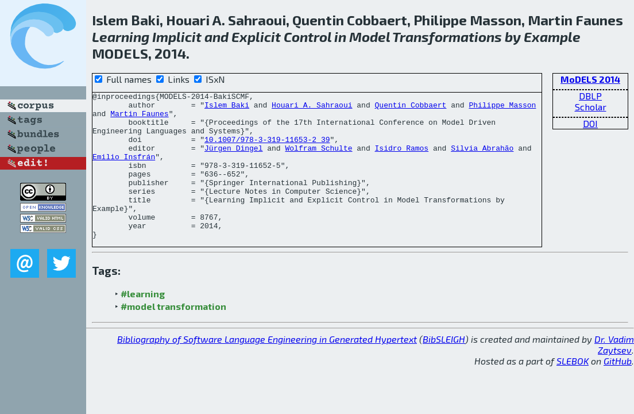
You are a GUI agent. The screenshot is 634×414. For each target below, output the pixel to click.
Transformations (447, 36)
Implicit (177, 36)
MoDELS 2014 (590, 79)
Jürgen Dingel (233, 160)
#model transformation (173, 335)
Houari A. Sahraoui (312, 108)
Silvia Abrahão (482, 160)
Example (552, 36)
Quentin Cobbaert (410, 108)
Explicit (256, 36)
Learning (120, 36)
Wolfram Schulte (318, 160)
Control (307, 36)
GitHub (618, 390)
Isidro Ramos (401, 160)
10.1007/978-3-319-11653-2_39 (267, 149)
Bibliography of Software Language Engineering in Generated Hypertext (267, 368)
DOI (590, 123)
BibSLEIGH (444, 368)
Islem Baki (226, 108)
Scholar (590, 106)
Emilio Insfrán (123, 170)
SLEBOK (572, 390)
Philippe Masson (502, 108)
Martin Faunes (139, 118)
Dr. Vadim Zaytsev (614, 374)
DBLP (590, 95)
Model (369, 36)
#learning (143, 322)
